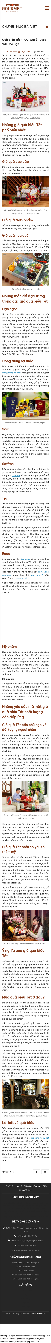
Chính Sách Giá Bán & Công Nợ (25, 1263)
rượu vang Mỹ (20, 578)
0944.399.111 (30, 1245)
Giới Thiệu (10, 1186)
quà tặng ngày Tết (39, 1138)
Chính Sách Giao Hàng (25, 1267)
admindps (12, 52)
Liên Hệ (19, 1186)
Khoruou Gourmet (37, 1313)
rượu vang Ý (36, 575)
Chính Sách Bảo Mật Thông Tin (25, 1279)
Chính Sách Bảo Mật (32, 1186)
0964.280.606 (30, 1236)
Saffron (16, 475)
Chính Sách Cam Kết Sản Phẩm (25, 1275)
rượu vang (25, 559)
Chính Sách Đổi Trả (26, 1271)
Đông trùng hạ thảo (12, 372)
